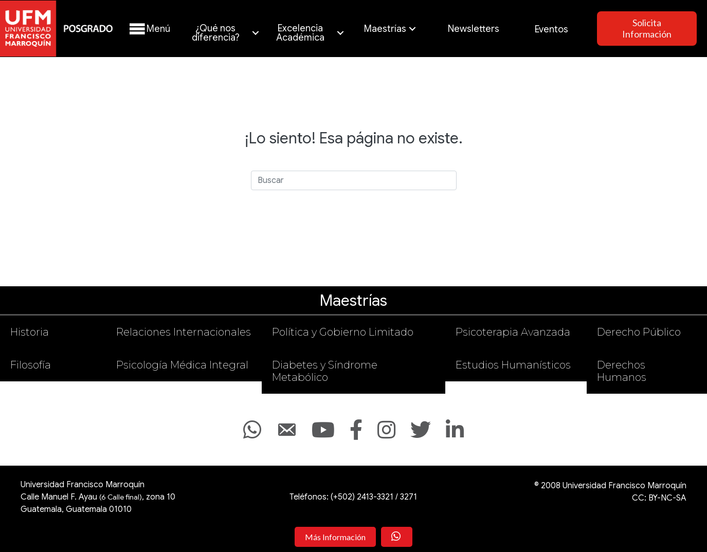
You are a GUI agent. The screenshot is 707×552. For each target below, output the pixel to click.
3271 (408, 497)
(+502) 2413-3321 (362, 497)
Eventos (551, 29)
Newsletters (473, 28)
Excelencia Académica (300, 33)
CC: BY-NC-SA (659, 498)
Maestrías (385, 28)
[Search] (354, 180)
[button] (148, 29)
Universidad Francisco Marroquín (82, 485)
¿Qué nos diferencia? (216, 33)
